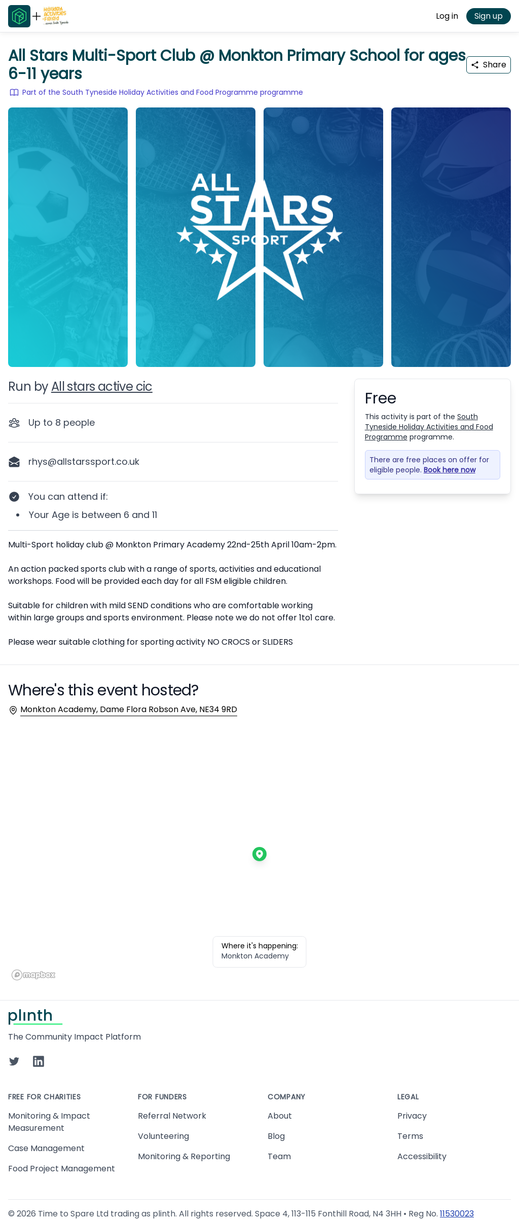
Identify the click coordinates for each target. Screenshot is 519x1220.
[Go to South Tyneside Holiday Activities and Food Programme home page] (56, 16)
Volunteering (163, 1136)
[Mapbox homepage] (33, 975)
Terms (410, 1136)
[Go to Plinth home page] (19, 16)
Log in (447, 16)
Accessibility (422, 1156)
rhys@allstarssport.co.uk (83, 461)
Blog (276, 1136)
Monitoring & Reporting (184, 1156)
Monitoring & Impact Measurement (49, 1122)
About (280, 1116)
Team (279, 1156)
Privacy (412, 1116)
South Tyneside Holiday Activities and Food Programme (429, 427)
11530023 (457, 1213)
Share (488, 64)
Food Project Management (61, 1168)
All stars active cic (102, 386)
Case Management (46, 1148)
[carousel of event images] (259, 231)
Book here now (449, 470)
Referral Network (172, 1116)
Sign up (488, 16)
